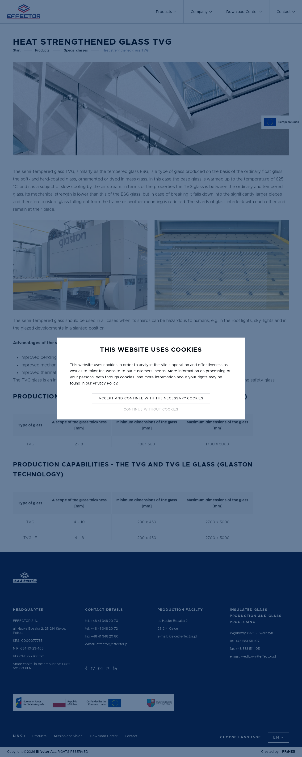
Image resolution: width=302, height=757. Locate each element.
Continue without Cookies (151, 409)
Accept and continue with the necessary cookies (151, 398)
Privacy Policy (105, 383)
